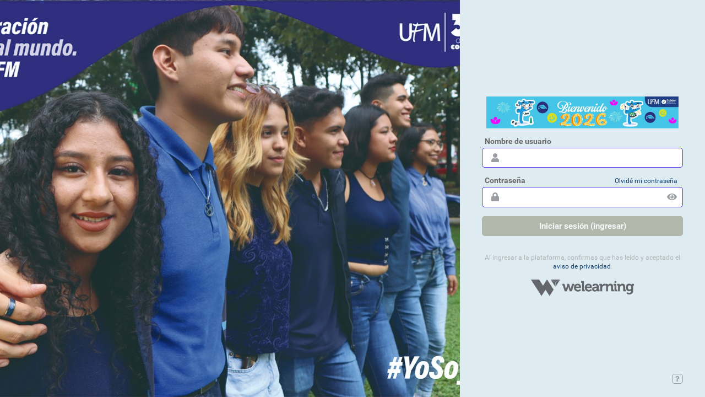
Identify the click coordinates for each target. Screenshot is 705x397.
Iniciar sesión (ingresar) (582, 226)
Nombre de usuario (518, 141)
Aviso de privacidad (582, 266)
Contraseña (505, 180)
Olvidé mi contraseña (646, 181)
